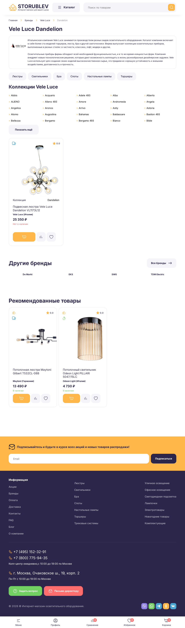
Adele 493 (84, 95)
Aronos (49, 108)
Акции (12, 486)
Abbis (14, 95)
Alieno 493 (51, 101)
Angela (150, 101)
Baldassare (119, 114)
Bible (149, 120)
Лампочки (151, 503)
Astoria (150, 108)
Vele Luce (45, 20)
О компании (16, 533)
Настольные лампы (86, 509)
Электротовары (154, 509)
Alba (115, 95)
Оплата (13, 500)
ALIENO (15, 101)
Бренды (29, 20)
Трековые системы (86, 523)
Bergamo (50, 120)
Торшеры (80, 516)
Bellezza (15, 120)
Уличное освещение (157, 483)
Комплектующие (155, 523)
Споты (78, 503)
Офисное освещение (157, 489)
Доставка (15, 506)
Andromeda (119, 101)
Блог (11, 526)
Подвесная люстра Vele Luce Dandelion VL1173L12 (33, 208)
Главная (13, 20)
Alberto (151, 95)
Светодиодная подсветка (160, 496)
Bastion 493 (153, 114)
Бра (76, 496)
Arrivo (82, 108)
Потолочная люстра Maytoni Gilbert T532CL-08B (32, 372)
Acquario (50, 95)
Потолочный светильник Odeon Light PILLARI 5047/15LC (80, 374)
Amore (82, 101)
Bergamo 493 (86, 120)
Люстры (79, 483)
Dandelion (53, 200)
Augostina (50, 114)
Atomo (14, 114)
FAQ (11, 520)
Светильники (82, 489)
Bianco (116, 120)
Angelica (16, 108)
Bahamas (84, 114)
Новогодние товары (157, 516)
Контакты (15, 513)
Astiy (115, 108)
